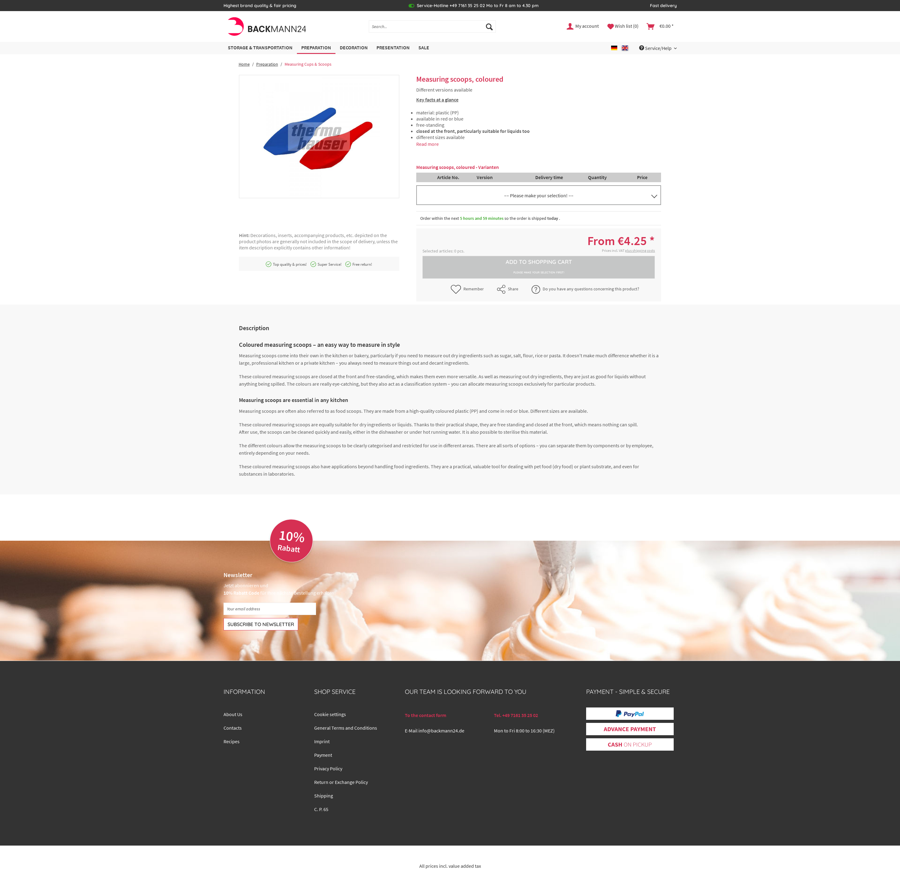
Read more (427, 144)
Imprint (322, 741)
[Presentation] (393, 48)
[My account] (583, 26)
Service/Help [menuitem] (655, 48)
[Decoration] (353, 48)
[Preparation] (316, 48)
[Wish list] (623, 26)
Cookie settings (330, 714)
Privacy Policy (328, 768)
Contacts (233, 728)
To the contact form (425, 715)
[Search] (489, 26)
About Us (233, 714)
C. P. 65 (321, 809)
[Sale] (424, 48)
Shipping (323, 796)
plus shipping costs (640, 250)
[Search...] (432, 26)
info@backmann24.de (441, 731)
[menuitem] (432, 29)
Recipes (232, 741)
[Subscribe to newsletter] (261, 624)
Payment (323, 755)
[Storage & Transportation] (260, 48)
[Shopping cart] (660, 26)
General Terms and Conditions (345, 728)
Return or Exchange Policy (341, 782)
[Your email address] (270, 609)
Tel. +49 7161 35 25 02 (516, 715)
